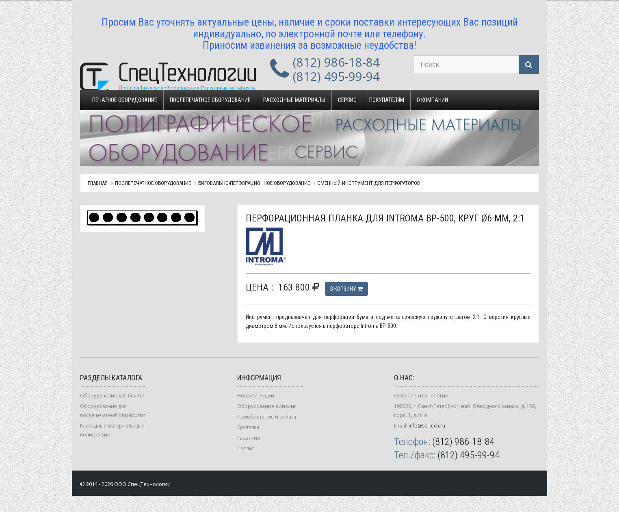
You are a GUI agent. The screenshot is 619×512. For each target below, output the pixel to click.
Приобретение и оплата (266, 416)
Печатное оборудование (124, 100)
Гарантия (248, 437)
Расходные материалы (294, 100)
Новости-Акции (255, 395)
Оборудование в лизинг (266, 406)
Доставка (248, 427)
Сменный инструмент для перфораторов (368, 183)
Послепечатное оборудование (210, 100)
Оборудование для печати (112, 395)
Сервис (347, 100)
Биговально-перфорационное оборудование (254, 183)
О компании (432, 100)
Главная (98, 183)
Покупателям (386, 100)
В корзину (346, 289)
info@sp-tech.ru (427, 425)
